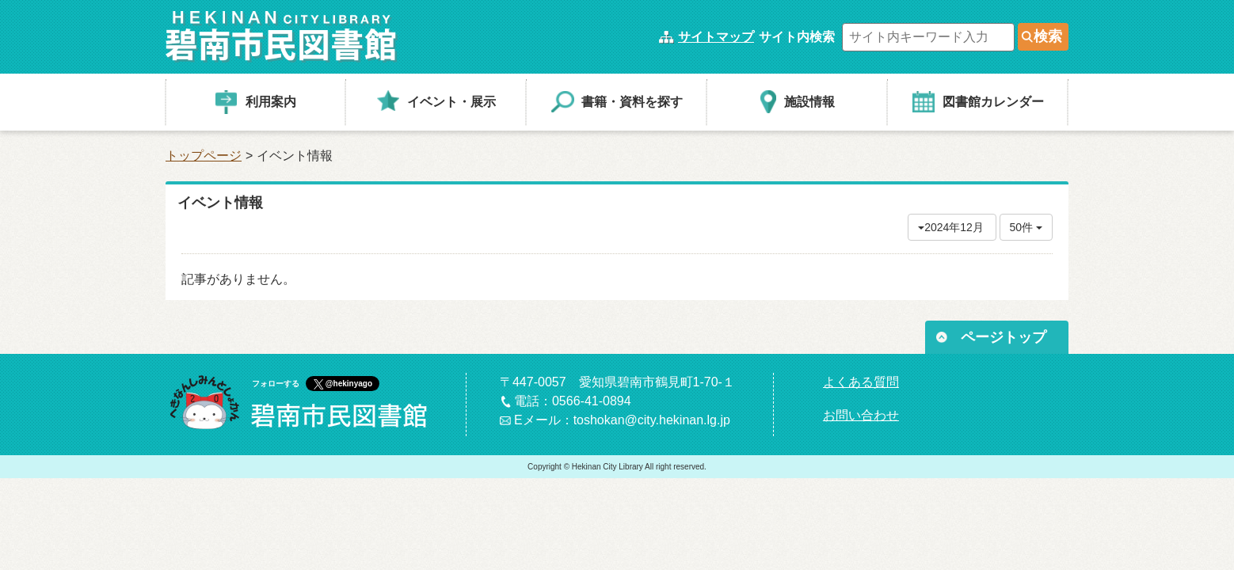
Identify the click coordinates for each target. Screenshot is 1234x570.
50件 (1026, 227)
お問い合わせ (861, 415)
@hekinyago (349, 383)
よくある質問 (861, 382)
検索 (1048, 36)
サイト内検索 (797, 37)
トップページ (204, 155)
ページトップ (1003, 337)
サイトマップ (716, 37)
